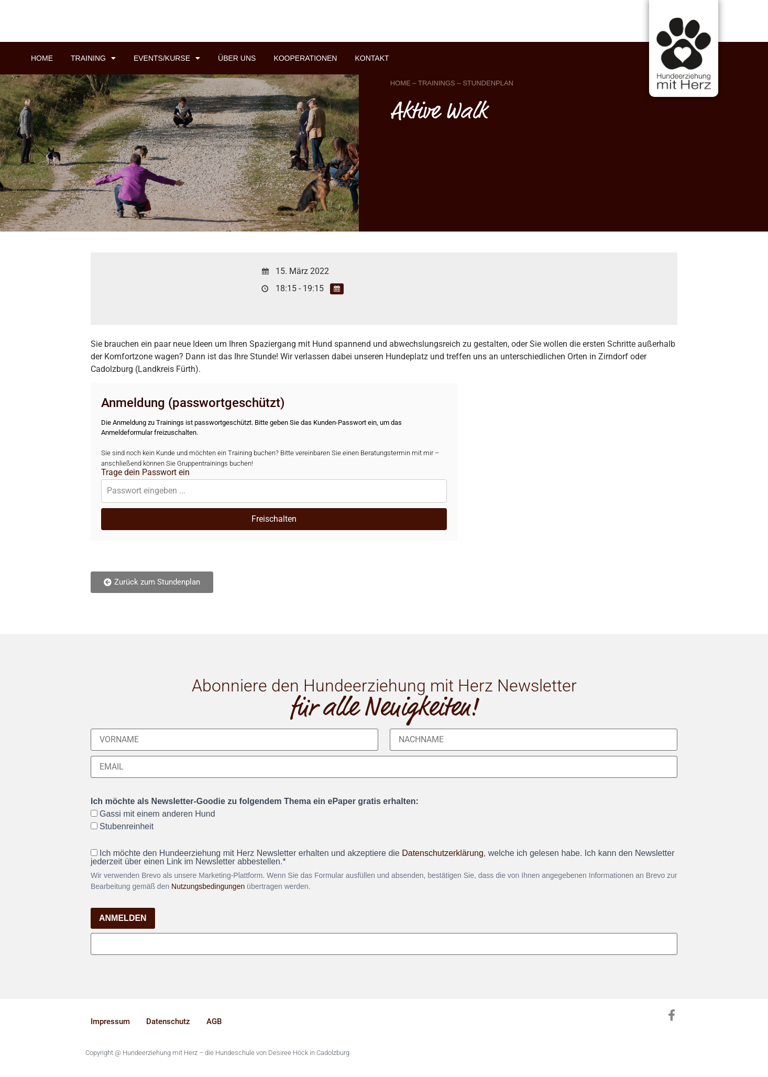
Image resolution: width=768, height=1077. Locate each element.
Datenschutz (168, 1021)
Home (42, 58)
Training (93, 58)
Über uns (237, 58)
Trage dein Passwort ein (145, 472)
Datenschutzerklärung (443, 853)
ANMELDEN (123, 918)
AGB (214, 1021)
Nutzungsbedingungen (208, 886)
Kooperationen (305, 58)
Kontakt (372, 58)
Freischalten (274, 519)
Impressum (110, 1021)
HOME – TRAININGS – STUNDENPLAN (451, 83)
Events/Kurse (167, 58)
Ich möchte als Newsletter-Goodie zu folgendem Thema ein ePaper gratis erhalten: (255, 801)
